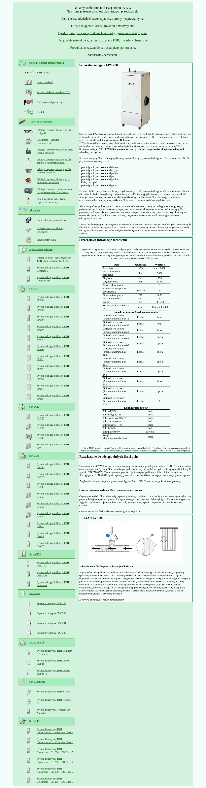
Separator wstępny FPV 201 (51, 622)
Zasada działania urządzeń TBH (53, 92)
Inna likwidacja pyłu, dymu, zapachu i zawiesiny (51, 200)
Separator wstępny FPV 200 (51, 613)
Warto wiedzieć (45, 82)
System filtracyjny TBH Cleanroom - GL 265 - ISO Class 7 (55, 760)
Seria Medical (36, 642)
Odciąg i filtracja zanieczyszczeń (46, 62)
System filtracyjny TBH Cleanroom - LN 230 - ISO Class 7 (55, 770)
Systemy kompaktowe (41, 249)
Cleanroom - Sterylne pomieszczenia (48, 141)
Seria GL (34, 406)
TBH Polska (43, 72)
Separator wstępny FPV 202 (51, 632)
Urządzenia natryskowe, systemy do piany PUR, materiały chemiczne (103, 40)
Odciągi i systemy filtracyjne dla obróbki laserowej (54, 171)
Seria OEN (35, 554)
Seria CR (34, 720)
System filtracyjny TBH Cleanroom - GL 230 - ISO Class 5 (55, 750)
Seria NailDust (37, 681)
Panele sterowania (46, 239)
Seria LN (34, 455)
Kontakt (41, 111)
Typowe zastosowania (40, 121)
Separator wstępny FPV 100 (51, 603)
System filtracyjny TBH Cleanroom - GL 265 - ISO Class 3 (55, 741)
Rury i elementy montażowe (51, 219)
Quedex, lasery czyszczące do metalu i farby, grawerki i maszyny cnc (102, 33)
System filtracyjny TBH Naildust (54, 691)
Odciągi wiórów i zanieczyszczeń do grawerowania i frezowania (54, 190)
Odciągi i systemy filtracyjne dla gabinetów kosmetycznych (54, 161)
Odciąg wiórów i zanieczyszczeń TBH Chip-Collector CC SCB (54, 259)
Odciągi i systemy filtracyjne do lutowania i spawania (53, 181)
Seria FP (33, 288)
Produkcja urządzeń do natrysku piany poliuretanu (102, 47)
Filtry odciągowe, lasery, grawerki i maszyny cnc (102, 26)
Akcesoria (34, 210)
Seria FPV (34, 593)
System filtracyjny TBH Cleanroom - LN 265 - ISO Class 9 (55, 780)
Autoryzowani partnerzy (49, 102)
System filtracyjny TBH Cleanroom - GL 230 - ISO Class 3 (55, 731)
